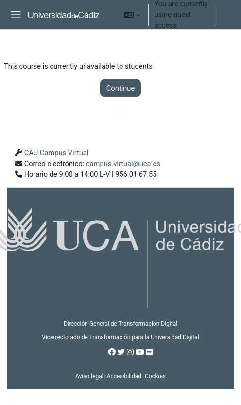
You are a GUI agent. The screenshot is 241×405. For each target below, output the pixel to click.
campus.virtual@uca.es (123, 163)
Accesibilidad (124, 376)
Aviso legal (89, 376)
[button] (132, 14)
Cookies (155, 376)
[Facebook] (112, 352)
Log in (227, 14)
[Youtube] (140, 352)
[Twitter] (121, 352)
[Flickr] (149, 352)
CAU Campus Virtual (56, 152)
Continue (120, 88)
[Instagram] (130, 352)
